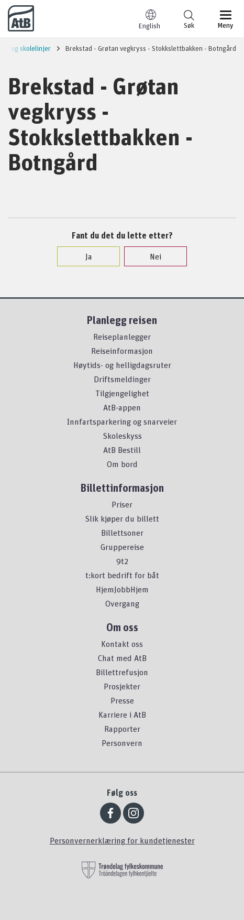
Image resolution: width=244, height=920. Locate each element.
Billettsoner (122, 532)
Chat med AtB (122, 658)
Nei (150, 256)
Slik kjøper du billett (122, 518)
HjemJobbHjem (122, 589)
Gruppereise (122, 547)
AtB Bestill (122, 450)
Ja (83, 256)
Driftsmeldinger (122, 379)
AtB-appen (122, 407)
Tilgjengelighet (122, 393)
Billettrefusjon (122, 672)
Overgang (122, 603)
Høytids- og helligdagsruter (122, 365)
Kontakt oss (122, 643)
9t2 (122, 561)
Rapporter (122, 728)
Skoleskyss (122, 435)
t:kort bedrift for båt (122, 575)
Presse (122, 700)
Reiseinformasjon (122, 350)
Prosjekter (122, 686)
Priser (122, 504)
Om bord (122, 464)
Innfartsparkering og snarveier (122, 421)
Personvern (122, 743)
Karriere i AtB (122, 714)
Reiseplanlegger (122, 336)
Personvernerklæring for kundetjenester (122, 840)
